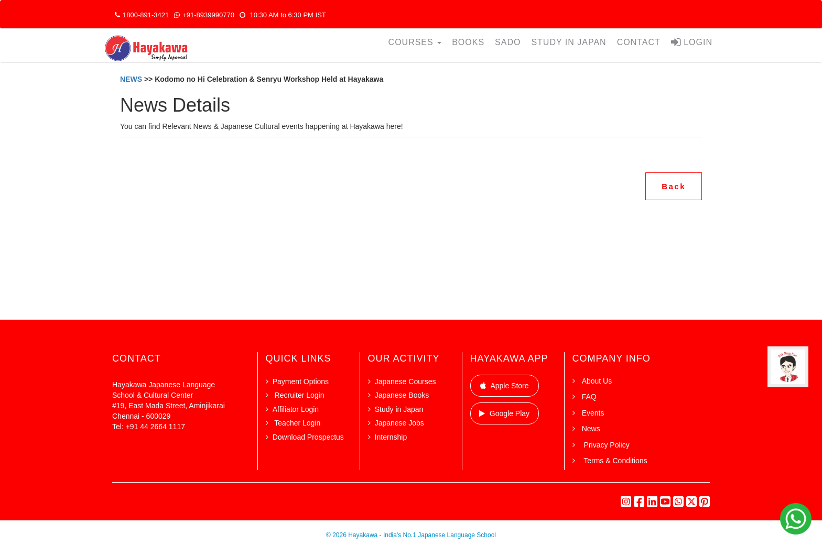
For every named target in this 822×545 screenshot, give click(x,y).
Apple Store (504, 386)
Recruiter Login (299, 395)
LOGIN (691, 42)
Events (593, 413)
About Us (597, 381)
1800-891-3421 (142, 15)
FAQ (589, 397)
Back (674, 186)
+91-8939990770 (204, 15)
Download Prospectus (308, 437)
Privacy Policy (606, 445)
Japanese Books (402, 395)
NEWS (132, 79)
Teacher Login (297, 423)
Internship (391, 437)
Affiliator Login (296, 409)
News (591, 428)
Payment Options (301, 381)
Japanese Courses (405, 381)
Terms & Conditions (614, 460)
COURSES (415, 42)
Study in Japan (399, 409)
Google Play (504, 413)
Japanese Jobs (399, 423)
